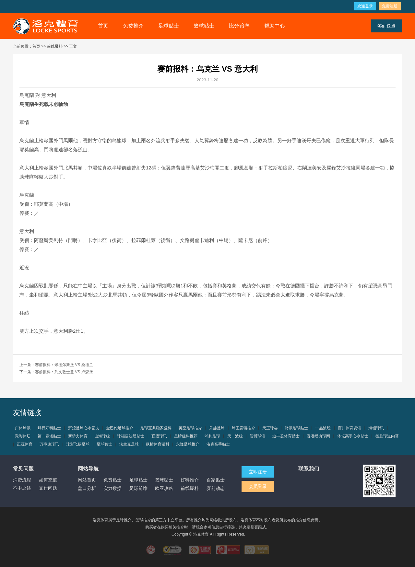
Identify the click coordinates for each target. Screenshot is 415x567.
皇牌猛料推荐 (185, 436)
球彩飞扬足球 (77, 444)
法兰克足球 (129, 444)
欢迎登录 (365, 6)
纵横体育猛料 (157, 444)
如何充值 (48, 479)
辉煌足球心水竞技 (83, 428)
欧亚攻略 (164, 488)
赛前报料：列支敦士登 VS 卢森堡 (64, 372)
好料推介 (190, 479)
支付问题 (48, 488)
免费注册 (389, 6)
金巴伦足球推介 (119, 428)
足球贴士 (168, 26)
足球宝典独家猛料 (156, 428)
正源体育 (24, 444)
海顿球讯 (376, 428)
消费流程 (22, 479)
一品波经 (323, 428)
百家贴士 (216, 479)
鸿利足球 (212, 436)
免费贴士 (112, 479)
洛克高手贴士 (218, 444)
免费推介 (133, 26)
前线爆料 (55, 46)
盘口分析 (87, 488)
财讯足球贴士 (296, 428)
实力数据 (112, 488)
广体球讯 (22, 428)
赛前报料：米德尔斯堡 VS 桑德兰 (64, 365)
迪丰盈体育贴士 (286, 436)
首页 (103, 26)
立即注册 (258, 471)
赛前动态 (216, 488)
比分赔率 (239, 26)
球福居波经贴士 (130, 436)
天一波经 (235, 436)
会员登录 (258, 486)
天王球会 (270, 428)
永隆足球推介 (187, 444)
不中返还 (22, 488)
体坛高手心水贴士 (352, 436)
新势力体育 (78, 436)
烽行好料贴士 (49, 428)
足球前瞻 (138, 488)
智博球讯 (257, 436)
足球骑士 (104, 444)
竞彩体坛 (22, 436)
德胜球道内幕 (387, 436)
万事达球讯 (49, 444)
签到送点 (386, 26)
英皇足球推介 (190, 428)
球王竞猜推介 (243, 428)
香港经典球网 (318, 436)
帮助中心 (274, 26)
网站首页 (87, 479)
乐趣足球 (217, 428)
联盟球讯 (159, 436)
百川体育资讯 (349, 428)
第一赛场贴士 (49, 436)
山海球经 (102, 436)
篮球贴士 (204, 26)
